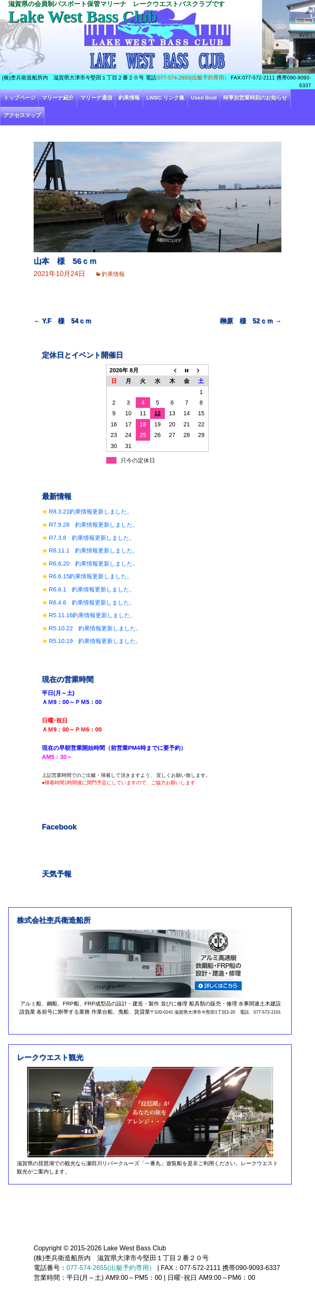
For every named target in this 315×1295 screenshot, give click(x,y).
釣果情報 (129, 98)
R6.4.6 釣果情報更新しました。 (92, 602)
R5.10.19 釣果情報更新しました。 (95, 641)
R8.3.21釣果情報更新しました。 (90, 511)
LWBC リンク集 (165, 98)
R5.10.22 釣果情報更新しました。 (95, 628)
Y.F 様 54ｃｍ (62, 320)
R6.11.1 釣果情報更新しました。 (93, 550)
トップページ (20, 98)
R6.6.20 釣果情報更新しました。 (93, 563)
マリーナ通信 (96, 98)
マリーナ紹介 (58, 98)
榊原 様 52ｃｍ (250, 320)
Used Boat (204, 98)
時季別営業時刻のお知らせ (255, 98)
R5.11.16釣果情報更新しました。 (92, 615)
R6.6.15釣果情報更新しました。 (90, 576)
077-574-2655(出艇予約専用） (193, 78)
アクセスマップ (22, 115)
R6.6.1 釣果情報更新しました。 (92, 589)
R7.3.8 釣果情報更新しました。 (92, 537)
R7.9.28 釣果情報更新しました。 (93, 524)
